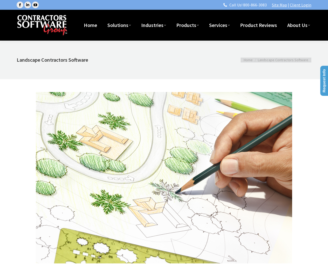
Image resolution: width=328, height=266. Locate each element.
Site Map (279, 4)
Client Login (300, 4)
